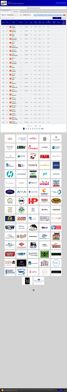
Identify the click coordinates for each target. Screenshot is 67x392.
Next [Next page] (42, 128)
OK (64, 15)
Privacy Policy (15, 390)
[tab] (6, 11)
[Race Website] (4, 3)
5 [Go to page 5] (32, 128)
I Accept (60, 390)
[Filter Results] (63, 18)
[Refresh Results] (65, 18)
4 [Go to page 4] (30, 128)
